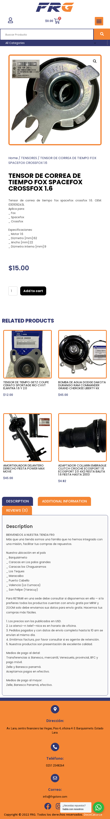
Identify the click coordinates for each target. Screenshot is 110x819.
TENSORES (29, 158)
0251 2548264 (55, 765)
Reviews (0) (17, 510)
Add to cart (33, 291)
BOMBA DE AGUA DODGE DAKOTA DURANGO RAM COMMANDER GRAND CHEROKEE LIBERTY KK (82, 385)
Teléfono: (55, 758)
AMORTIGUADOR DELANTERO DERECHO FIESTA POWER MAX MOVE (24, 468)
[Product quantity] (12, 290)
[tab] (17, 501)
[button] (99, 21)
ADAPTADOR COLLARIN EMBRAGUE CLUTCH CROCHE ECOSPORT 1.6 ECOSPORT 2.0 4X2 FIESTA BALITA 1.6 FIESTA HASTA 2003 (82, 470)
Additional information (64, 501)
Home (13, 158)
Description (17, 501)
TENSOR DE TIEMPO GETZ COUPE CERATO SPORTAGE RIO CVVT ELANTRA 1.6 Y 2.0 (26, 385)
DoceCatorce (93, 814)
